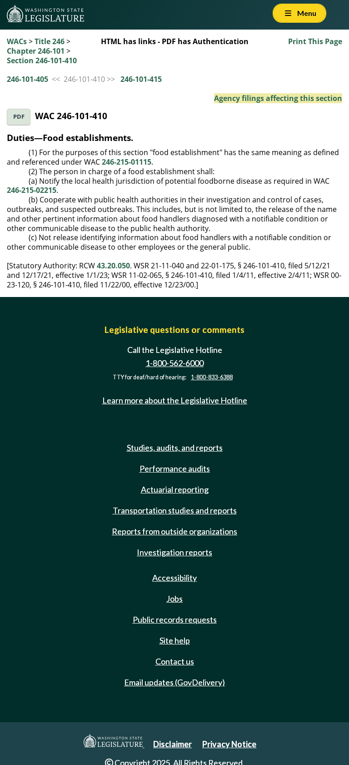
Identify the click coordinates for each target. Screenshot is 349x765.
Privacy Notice (229, 744)
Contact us (174, 661)
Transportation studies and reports (175, 510)
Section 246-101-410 (42, 60)
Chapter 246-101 (36, 51)
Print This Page (315, 41)
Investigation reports (174, 552)
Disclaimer (172, 744)
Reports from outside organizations (174, 531)
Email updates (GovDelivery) (174, 682)
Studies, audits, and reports (175, 448)
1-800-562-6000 (174, 363)
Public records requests (175, 619)
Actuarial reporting (175, 489)
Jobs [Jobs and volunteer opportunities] (174, 599)
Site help (175, 640)
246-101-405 (27, 79)
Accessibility (174, 578)
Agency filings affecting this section (278, 98)
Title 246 (50, 41)
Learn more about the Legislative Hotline (174, 400)
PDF (19, 117)
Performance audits (175, 468)
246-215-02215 (31, 190)
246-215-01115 (126, 162)
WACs (17, 41)
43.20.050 (113, 266)
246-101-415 (141, 79)
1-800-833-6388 (212, 377)
